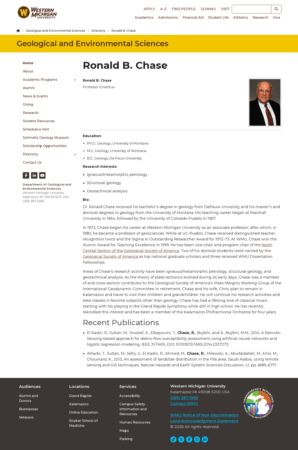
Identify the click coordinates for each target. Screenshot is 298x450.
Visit (225, 9)
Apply (149, 9)
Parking (125, 439)
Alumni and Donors (28, 398)
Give (276, 17)
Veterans (26, 417)
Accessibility (129, 396)
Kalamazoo (79, 404)
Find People (184, 9)
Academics (144, 17)
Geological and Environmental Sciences (55, 31)
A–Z (163, 9)
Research (260, 17)
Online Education (83, 412)
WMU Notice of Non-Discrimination (204, 415)
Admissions (168, 17)
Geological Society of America (110, 256)
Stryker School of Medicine (83, 423)
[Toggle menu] (74, 80)
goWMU (208, 9)
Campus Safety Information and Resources (133, 409)
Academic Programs (40, 80)
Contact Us (32, 162)
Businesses (28, 409)
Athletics (240, 17)
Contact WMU (184, 403)
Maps (124, 431)
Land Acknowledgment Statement (204, 421)
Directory (98, 31)
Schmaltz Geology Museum (46, 138)
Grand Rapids (80, 396)
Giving (28, 104)
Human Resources (134, 422)
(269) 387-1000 (184, 398)
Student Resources (39, 121)
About (28, 71)
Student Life (218, 17)
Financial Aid (193, 17)
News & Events (35, 96)
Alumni (29, 88)
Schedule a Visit (36, 129)
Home (28, 63)
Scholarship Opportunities (45, 146)
